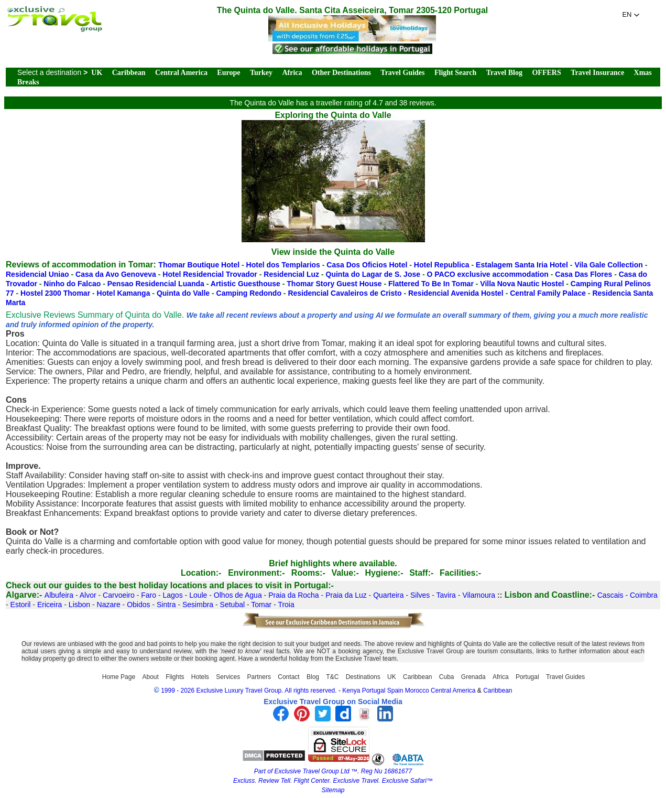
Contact (288, 677)
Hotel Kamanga (123, 293)
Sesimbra (197, 604)
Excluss (244, 780)
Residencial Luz (291, 274)
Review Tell (274, 780)
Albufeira (59, 595)
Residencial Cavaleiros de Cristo (344, 293)
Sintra (166, 604)
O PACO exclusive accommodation (487, 274)
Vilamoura (478, 595)
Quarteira (388, 595)
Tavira (446, 595)
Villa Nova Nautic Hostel (522, 283)
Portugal (527, 677)
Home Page (118, 677)
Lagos (173, 595)
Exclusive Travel (355, 780)
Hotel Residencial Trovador (209, 274)
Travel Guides (402, 73)
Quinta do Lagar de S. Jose (373, 274)
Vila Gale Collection (608, 265)
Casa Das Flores (583, 274)
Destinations (363, 677)
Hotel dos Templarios (283, 265)
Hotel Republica (442, 265)
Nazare (109, 604)
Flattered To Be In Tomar (431, 283)
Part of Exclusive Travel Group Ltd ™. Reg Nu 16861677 (333, 771)
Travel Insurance (597, 73)
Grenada (473, 677)
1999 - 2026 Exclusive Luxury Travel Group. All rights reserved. (249, 690)
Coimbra (644, 595)
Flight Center (312, 780)
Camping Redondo (248, 293)
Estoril (20, 604)
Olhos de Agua (238, 595)
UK (96, 73)
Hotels (200, 677)
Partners (259, 677)
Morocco (417, 690)
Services (228, 677)
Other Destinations (341, 73)
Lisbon (79, 604)
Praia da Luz (346, 595)
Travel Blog (504, 73)
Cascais (610, 595)
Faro (148, 595)
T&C (332, 677)
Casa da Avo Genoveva (115, 274)
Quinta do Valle (183, 293)
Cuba (446, 677)
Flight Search (455, 73)
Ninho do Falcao (72, 283)
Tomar (261, 604)
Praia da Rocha (293, 595)
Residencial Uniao (37, 274)
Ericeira (49, 604)
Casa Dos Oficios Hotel (366, 265)
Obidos (138, 604)
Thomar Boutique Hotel (198, 265)
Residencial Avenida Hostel (456, 293)
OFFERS (546, 73)
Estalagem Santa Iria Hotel (522, 265)
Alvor (88, 595)
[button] (631, 14)
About (150, 677)
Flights (175, 677)
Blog (313, 677)
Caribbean (129, 73)
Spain (395, 690)
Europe (228, 73)
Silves (420, 595)
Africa (292, 73)
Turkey (261, 73)
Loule (198, 595)
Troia (286, 604)
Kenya (351, 690)
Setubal (232, 604)
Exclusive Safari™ (407, 780)
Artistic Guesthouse (245, 283)
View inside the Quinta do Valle (333, 251)
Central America (181, 73)
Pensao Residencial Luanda (155, 283)
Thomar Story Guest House (334, 283)
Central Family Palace (548, 293)
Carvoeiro (119, 595)
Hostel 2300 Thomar (55, 293)
